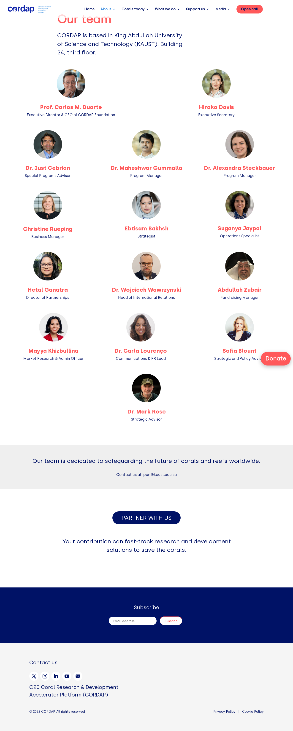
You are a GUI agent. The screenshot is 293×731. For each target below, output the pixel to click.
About (105, 9)
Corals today (133, 9)
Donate (275, 358)
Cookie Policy (253, 712)
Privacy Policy (224, 712)
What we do (165, 9)
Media (220, 9)
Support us (195, 9)
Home (89, 9)
